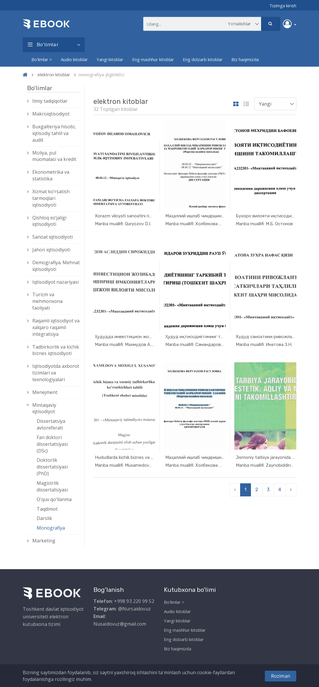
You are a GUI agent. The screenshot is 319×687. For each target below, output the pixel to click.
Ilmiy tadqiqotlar (50, 101)
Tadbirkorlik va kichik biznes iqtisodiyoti (55, 350)
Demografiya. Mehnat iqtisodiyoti (56, 265)
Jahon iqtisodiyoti (51, 249)
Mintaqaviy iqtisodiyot (44, 408)
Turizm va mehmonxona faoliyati (47, 301)
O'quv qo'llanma (54, 499)
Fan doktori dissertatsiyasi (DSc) (52, 444)
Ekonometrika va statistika (50, 175)
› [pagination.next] (291, 489)
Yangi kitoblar (110, 59)
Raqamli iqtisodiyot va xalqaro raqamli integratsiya (55, 327)
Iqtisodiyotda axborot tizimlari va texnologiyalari (55, 373)
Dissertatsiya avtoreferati (51, 424)
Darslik (44, 518)
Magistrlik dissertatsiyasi (52, 486)
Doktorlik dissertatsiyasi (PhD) (52, 467)
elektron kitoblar (54, 74)
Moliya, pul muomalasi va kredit (54, 156)
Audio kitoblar (74, 59)
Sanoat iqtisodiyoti (52, 237)
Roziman (280, 676)
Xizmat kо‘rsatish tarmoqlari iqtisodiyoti (51, 198)
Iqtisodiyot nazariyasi (55, 282)
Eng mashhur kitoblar (153, 59)
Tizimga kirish (282, 5)
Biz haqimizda (245, 59)
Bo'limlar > (41, 59)
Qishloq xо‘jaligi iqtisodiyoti (49, 221)
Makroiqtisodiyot (51, 114)
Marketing (43, 540)
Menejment (44, 392)
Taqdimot (47, 509)
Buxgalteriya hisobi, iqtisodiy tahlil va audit (54, 133)
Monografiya (51, 528)
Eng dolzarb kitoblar (203, 59)
